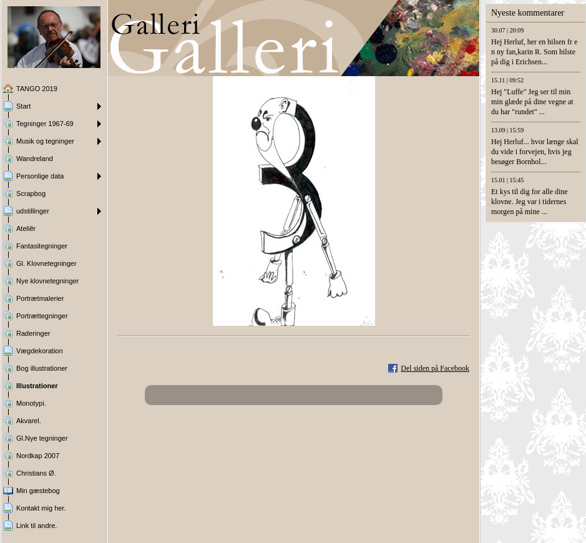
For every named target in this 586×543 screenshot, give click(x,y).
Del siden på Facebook (435, 368)
